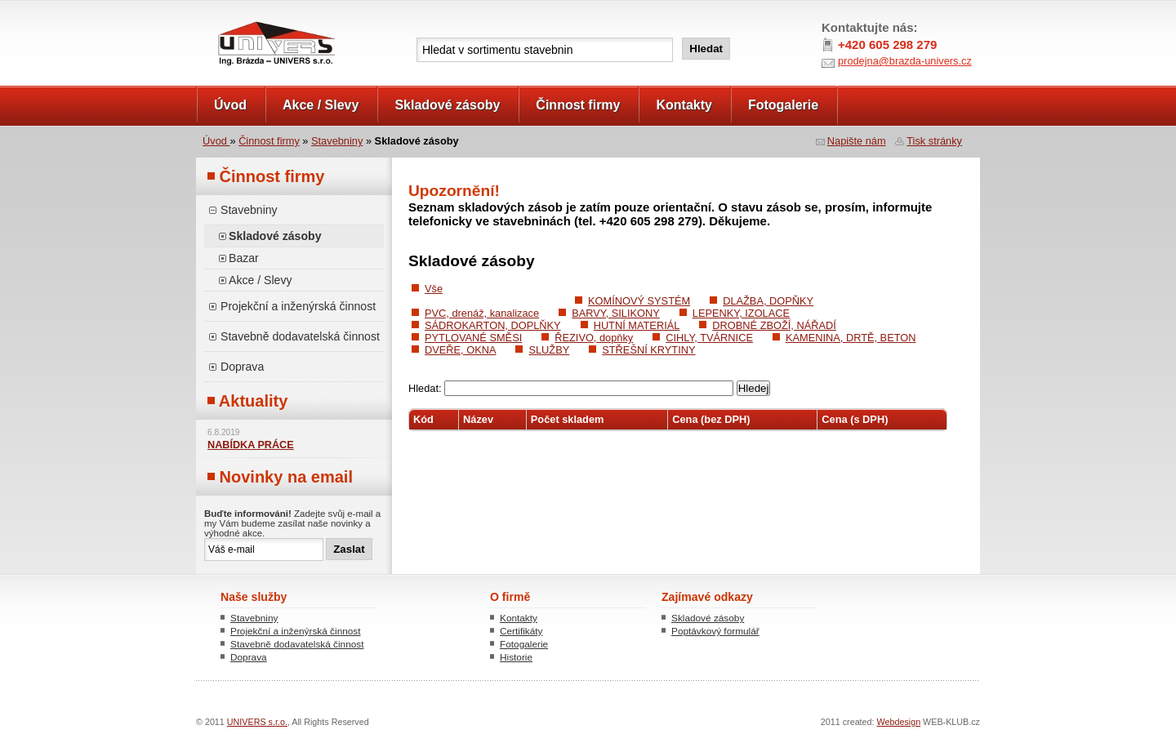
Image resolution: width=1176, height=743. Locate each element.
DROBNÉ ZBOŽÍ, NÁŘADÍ (773, 325)
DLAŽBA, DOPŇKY (768, 301)
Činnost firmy (578, 105)
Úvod (230, 105)
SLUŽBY (548, 350)
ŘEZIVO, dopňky (594, 337)
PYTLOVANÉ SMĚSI (473, 337)
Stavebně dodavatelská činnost (300, 336)
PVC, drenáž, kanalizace (482, 313)
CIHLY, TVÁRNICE (709, 337)
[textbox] (544, 50)
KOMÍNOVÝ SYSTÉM (639, 301)
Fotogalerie (783, 105)
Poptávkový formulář (715, 631)
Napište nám (856, 141)
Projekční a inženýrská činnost (298, 306)
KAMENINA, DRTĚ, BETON (851, 337)
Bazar (244, 258)
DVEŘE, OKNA (460, 350)
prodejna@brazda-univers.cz (905, 61)
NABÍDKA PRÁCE (250, 445)
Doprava (242, 366)
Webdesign (899, 722)
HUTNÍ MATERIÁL (637, 325)
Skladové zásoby (447, 105)
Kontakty (683, 105)
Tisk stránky (934, 141)
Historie (516, 657)
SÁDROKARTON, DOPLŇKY (493, 325)
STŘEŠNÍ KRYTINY (648, 350)
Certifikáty (521, 631)
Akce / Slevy (321, 105)
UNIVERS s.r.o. (242, 17)
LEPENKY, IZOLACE (741, 313)
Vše (434, 289)
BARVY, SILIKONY (616, 313)
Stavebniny (337, 141)
